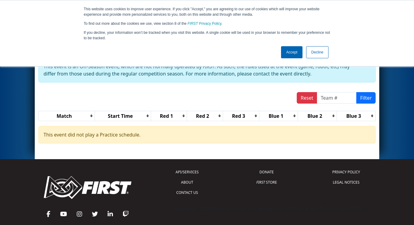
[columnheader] (67, 116)
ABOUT (187, 182)
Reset (307, 98)
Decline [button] (317, 52)
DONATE (267, 172)
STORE (266, 182)
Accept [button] (291, 52)
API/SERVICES (187, 172)
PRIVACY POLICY (346, 172)
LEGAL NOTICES (346, 182)
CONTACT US (187, 192)
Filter (366, 98)
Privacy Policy (205, 23)
